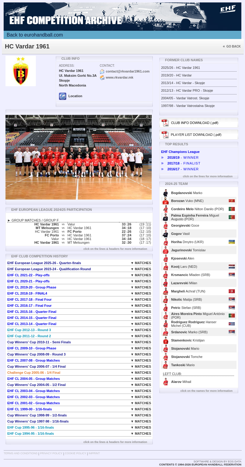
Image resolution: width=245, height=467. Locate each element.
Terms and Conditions (21, 453)
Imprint (94, 453)
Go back (232, 46)
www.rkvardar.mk (119, 77)
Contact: (107, 65)
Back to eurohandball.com (35, 34)
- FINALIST (181, 163)
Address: (66, 65)
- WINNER (180, 157)
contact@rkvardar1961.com (128, 71)
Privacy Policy (51, 453)
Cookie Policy (75, 453)
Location (70, 96)
